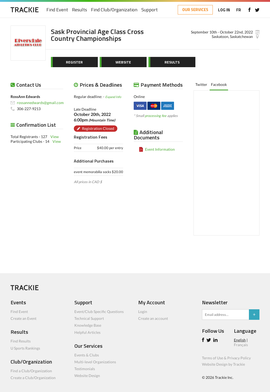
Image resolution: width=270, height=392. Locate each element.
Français (241, 344)
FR (238, 10)
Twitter (201, 84)
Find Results (21, 341)
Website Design (87, 375)
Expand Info (113, 97)
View (54, 136)
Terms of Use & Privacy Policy (226, 358)
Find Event (57, 10)
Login (142, 311)
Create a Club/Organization (33, 377)
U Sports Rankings (25, 348)
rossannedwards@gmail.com (40, 102)
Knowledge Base (87, 325)
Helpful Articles (87, 332)
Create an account (153, 318)
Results (79, 10)
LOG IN (224, 10)
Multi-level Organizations (95, 362)
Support (149, 10)
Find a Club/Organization (31, 371)
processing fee (155, 116)
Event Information (160, 149)
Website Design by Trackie (223, 364)
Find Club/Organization (114, 10)
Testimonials (84, 368)
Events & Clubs (86, 355)
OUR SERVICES (195, 10)
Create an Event (23, 318)
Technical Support (89, 318)
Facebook (219, 84)
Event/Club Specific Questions (99, 311)
